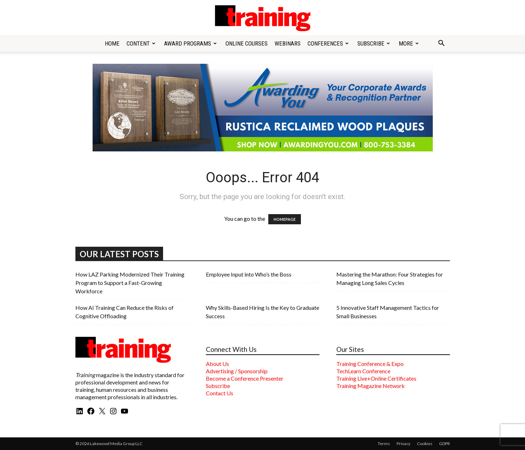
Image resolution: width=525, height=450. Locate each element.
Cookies (424, 443)
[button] (441, 44)
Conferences (328, 43)
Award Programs (190, 43)
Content (141, 43)
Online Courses (247, 43)
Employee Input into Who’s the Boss (248, 274)
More (409, 43)
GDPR (444, 443)
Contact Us (219, 393)
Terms (384, 443)
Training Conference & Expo (370, 363)
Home (112, 43)
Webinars (288, 43)
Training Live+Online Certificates (376, 378)
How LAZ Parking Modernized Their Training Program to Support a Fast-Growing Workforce (129, 282)
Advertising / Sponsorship (237, 371)
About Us (217, 363)
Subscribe (373, 43)
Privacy (403, 443)
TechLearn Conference (363, 371)
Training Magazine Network (370, 385)
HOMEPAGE (285, 219)
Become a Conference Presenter (244, 378)
